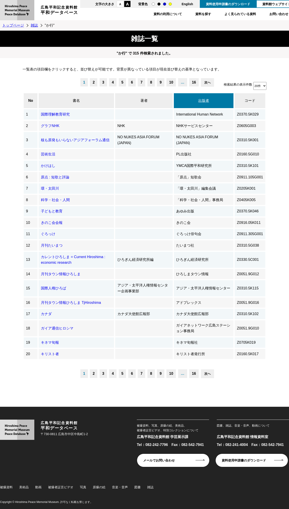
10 (171, 82)
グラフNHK (50, 126)
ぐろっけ (48, 234)
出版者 (203, 100)
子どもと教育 (52, 211)
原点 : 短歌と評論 (55, 177)
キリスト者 (50, 354)
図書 (137, 487)
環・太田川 (50, 188)
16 (194, 82)
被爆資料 (6, 487)
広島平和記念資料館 (59, 10)
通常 (153, 4)
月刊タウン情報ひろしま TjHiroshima (71, 302)
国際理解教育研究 (55, 114)
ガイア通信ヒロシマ (57, 328)
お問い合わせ (278, 14)
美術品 (24, 487)
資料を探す (203, 14)
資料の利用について (168, 14)
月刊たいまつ (52, 245)
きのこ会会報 (52, 223)
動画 (38, 487)
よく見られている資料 (240, 14)
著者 (144, 100)
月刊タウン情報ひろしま (61, 274)
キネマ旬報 (50, 342)
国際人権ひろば (53, 288)
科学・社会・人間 (55, 200)
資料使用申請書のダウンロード (228, 4)
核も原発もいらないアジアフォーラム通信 (75, 140)
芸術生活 (48, 154)
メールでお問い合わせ (159, 460)
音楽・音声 (120, 487)
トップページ (13, 25)
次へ (207, 82)
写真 (83, 487)
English (187, 4)
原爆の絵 (99, 487)
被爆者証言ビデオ (60, 487)
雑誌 (34, 25)
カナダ (46, 314)
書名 (76, 100)
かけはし (48, 166)
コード (250, 100)
